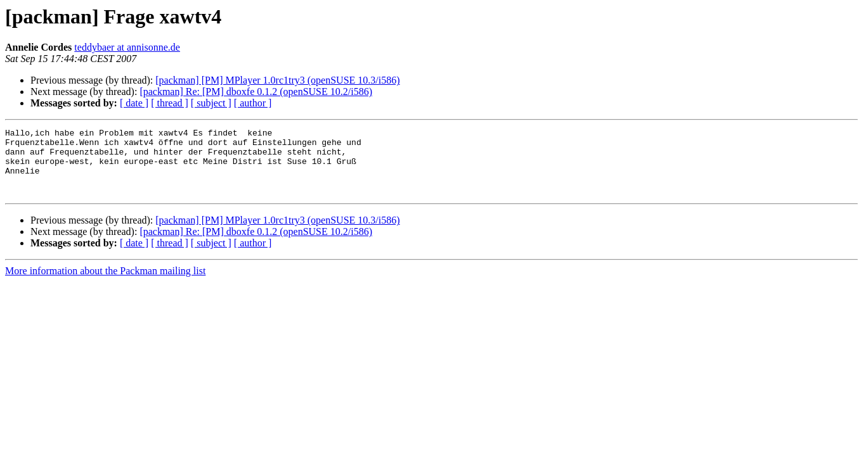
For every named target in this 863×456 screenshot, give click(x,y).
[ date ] (134, 103)
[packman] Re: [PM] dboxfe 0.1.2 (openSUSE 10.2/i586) (256, 91)
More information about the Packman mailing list (105, 284)
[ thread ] (169, 103)
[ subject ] (211, 103)
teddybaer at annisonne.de (127, 47)
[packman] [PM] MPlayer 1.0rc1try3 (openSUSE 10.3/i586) (277, 80)
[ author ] (253, 103)
